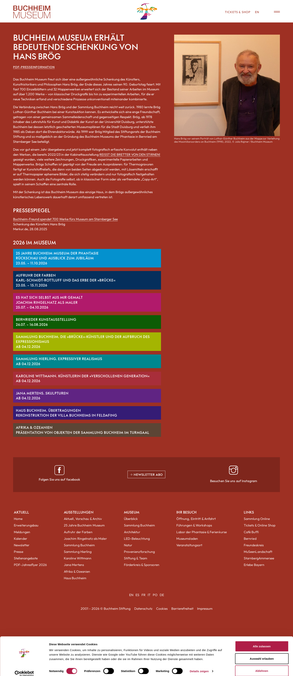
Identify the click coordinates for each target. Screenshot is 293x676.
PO (155, 595)
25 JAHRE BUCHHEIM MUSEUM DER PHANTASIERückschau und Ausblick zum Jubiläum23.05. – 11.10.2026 (57, 258)
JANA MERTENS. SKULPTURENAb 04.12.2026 (42, 395)
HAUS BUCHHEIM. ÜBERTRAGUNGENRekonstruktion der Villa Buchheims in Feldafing (66, 413)
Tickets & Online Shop (259, 525)
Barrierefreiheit (182, 608)
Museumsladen (187, 538)
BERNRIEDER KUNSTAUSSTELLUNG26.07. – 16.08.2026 (46, 322)
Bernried (250, 538)
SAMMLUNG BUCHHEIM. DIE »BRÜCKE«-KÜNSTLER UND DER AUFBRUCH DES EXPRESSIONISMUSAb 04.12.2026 (83, 341)
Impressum (204, 608)
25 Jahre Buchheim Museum (84, 525)
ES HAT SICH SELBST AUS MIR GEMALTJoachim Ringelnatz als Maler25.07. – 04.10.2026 (49, 302)
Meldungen (22, 532)
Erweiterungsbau (26, 525)
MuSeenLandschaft (258, 551)
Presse (18, 551)
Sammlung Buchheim (79, 545)
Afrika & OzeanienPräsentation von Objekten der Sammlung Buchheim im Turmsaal (82, 430)
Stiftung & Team (135, 558)
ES (137, 595)
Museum (131, 512)
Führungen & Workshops (194, 525)
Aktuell (21, 512)
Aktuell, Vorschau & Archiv (83, 519)
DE (162, 595)
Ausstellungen (79, 512)
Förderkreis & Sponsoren (141, 565)
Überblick (131, 519)
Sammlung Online (257, 519)
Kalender (20, 538)
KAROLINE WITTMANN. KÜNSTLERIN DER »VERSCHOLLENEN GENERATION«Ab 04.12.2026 (82, 378)
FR (143, 595)
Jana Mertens (74, 565)
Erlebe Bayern (254, 565)
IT (149, 595)
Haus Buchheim (75, 578)
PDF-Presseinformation (34, 67)
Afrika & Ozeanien (77, 571)
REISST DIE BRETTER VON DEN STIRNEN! (129, 154)
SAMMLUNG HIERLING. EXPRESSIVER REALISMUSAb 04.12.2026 (59, 361)
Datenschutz (143, 608)
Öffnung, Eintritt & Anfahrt (196, 519)
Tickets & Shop (238, 12)
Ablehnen (261, 666)
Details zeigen (199, 666)
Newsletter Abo (146, 474)
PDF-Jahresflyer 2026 (30, 565)
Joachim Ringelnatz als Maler (85, 538)
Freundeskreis (254, 545)
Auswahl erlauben (262, 653)
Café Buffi (251, 532)
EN (257, 12)
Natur (128, 545)
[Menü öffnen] (274, 12)
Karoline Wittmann (78, 558)
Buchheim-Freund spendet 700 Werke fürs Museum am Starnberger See (65, 219)
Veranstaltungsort (189, 545)
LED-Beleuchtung (137, 538)
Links (249, 512)
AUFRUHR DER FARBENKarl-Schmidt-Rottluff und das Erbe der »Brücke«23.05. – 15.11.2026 (65, 280)
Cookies (162, 608)
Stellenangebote (26, 558)
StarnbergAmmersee (259, 558)
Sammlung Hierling (78, 551)
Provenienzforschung (139, 551)
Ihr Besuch (186, 512)
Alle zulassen (262, 641)
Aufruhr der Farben (78, 532)
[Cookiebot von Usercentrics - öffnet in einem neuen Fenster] (24, 669)
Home (18, 519)
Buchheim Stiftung (117, 608)
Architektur (132, 532)
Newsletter (21, 545)
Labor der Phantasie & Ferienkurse (201, 532)
